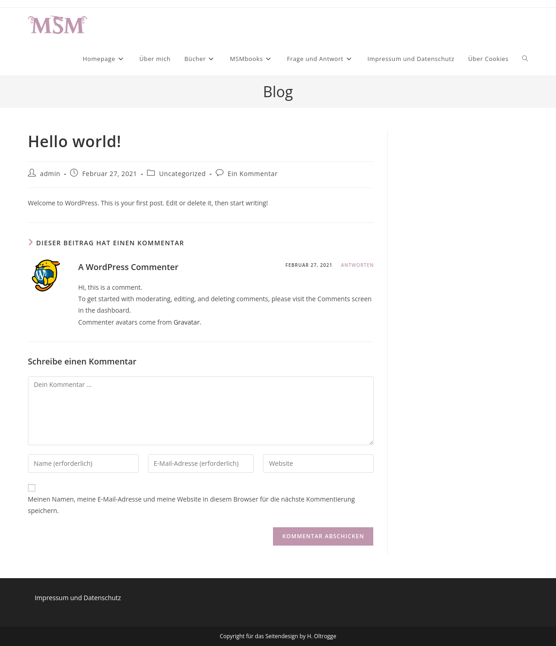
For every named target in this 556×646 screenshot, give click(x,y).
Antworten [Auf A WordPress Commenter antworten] (357, 265)
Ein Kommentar (253, 173)
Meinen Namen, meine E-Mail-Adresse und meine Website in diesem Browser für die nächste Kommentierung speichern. (191, 505)
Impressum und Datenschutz (78, 597)
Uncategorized (182, 173)
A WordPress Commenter (128, 266)
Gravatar (187, 322)
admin (50, 173)
